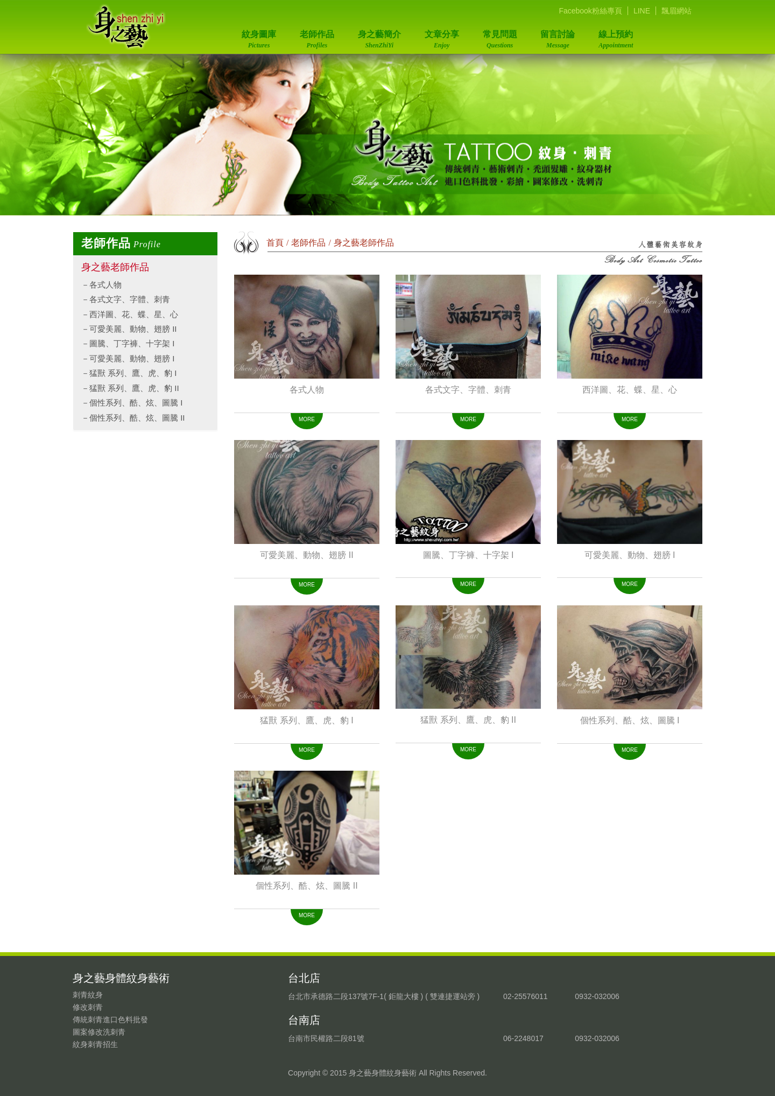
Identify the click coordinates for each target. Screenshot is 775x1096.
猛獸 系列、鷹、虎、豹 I (133, 373)
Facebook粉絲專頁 (590, 10)
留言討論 (552, 37)
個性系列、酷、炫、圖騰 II (137, 417)
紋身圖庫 (258, 37)
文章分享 (439, 37)
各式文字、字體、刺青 (129, 299)
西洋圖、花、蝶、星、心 (133, 314)
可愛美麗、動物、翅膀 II (133, 328)
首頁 (275, 242)
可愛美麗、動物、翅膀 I (131, 358)
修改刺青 (88, 1007)
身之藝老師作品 (115, 267)
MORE (307, 419)
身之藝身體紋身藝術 (126, 27)
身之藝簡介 (377, 37)
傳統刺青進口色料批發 (110, 1019)
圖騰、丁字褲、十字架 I (131, 343)
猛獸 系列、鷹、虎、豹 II (134, 388)
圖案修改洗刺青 (99, 1032)
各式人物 (105, 284)
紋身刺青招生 (95, 1044)
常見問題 (496, 37)
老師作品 (315, 37)
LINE (641, 10)
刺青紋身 (88, 994)
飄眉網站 (676, 10)
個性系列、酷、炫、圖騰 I (135, 402)
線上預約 (609, 37)
